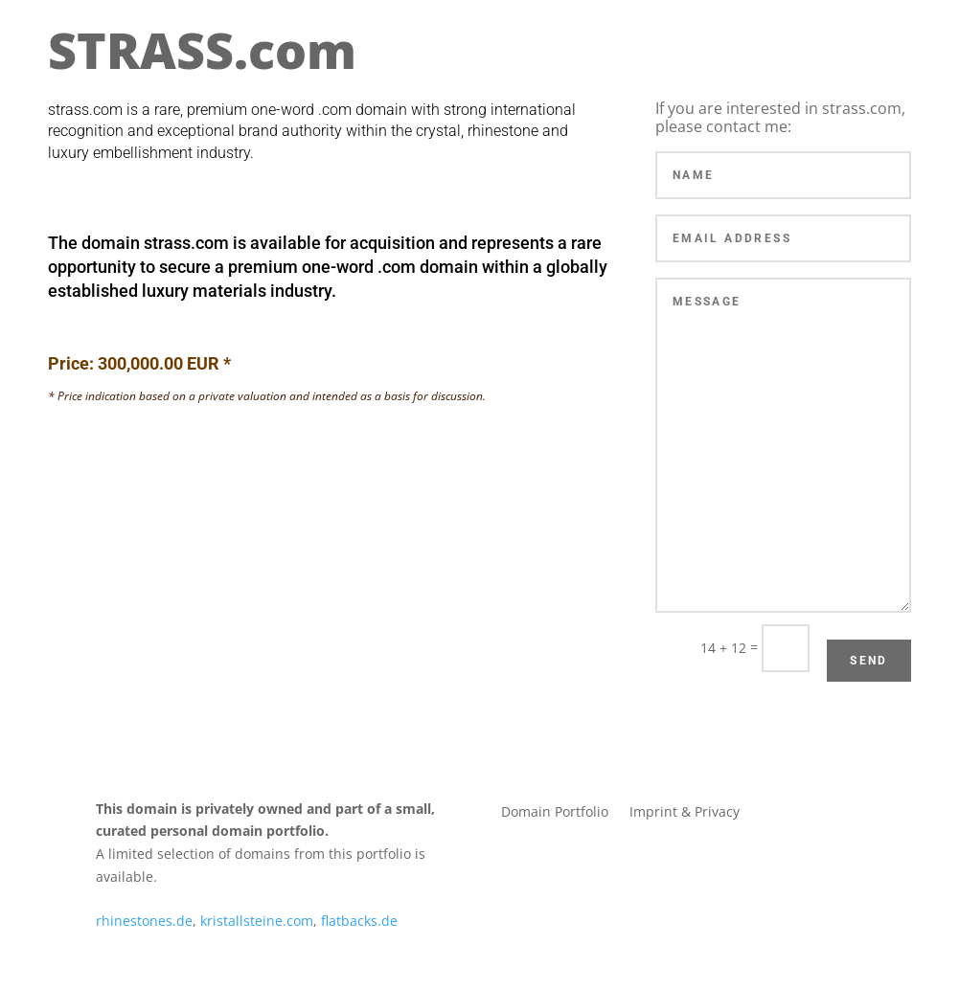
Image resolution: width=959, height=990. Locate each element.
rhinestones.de (144, 920)
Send (869, 660)
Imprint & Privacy (684, 813)
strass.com (186, 243)
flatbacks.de (359, 920)
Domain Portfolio (554, 813)
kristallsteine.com (256, 920)
